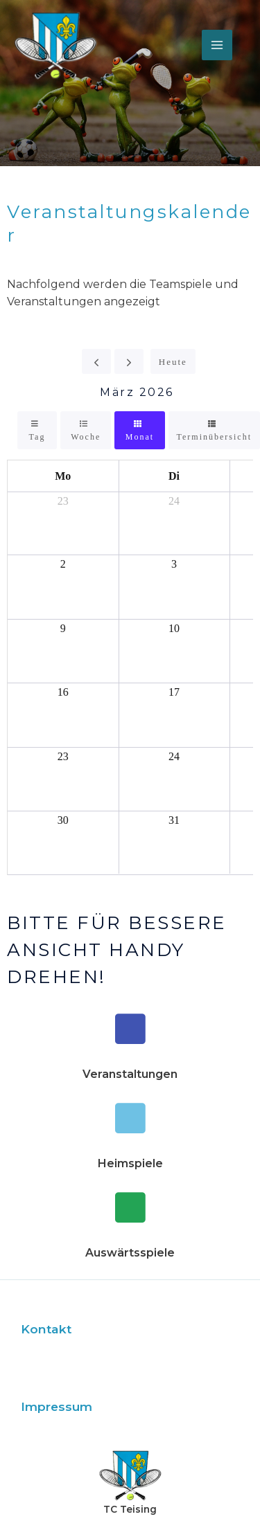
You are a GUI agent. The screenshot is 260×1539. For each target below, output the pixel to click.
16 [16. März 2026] (63, 692)
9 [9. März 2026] (63, 628)
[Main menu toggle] (217, 45)
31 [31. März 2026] (174, 820)
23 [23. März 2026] (63, 756)
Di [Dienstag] (174, 476)
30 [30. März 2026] (63, 820)
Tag (37, 437)
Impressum (56, 1406)
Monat (139, 437)
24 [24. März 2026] (174, 756)
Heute (173, 362)
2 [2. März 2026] (63, 564)
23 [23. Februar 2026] (63, 501)
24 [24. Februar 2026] (174, 501)
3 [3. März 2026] (174, 564)
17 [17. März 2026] (174, 692)
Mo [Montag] (63, 476)
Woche (86, 437)
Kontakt (46, 1329)
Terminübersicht (214, 437)
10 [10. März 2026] (174, 628)
